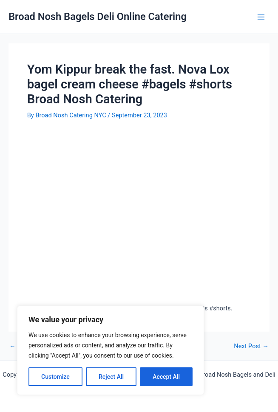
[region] (110, 350)
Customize (55, 376)
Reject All (111, 376)
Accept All (166, 376)
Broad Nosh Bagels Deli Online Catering (98, 17)
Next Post (251, 346)
